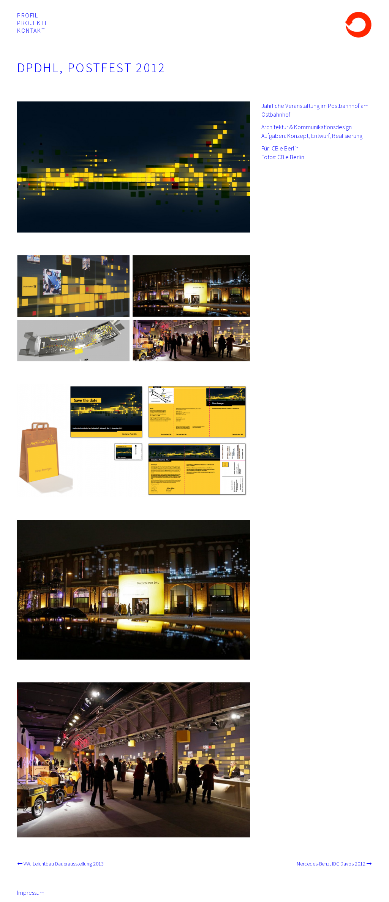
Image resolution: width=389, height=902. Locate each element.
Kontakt (31, 30)
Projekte (33, 23)
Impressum (30, 892)
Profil (27, 15)
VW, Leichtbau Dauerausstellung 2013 (64, 864)
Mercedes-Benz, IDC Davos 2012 (331, 864)
